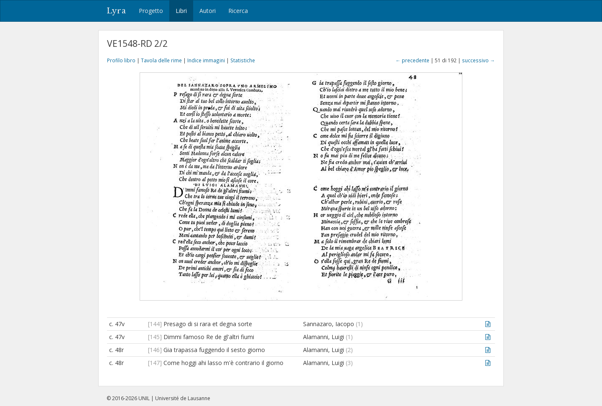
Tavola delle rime (161, 60)
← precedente (412, 60)
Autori (207, 11)
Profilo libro (121, 60)
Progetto (151, 11)
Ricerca (238, 11)
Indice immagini (206, 60)
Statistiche (242, 60)
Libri (181, 11)
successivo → (478, 60)
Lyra (116, 10)
